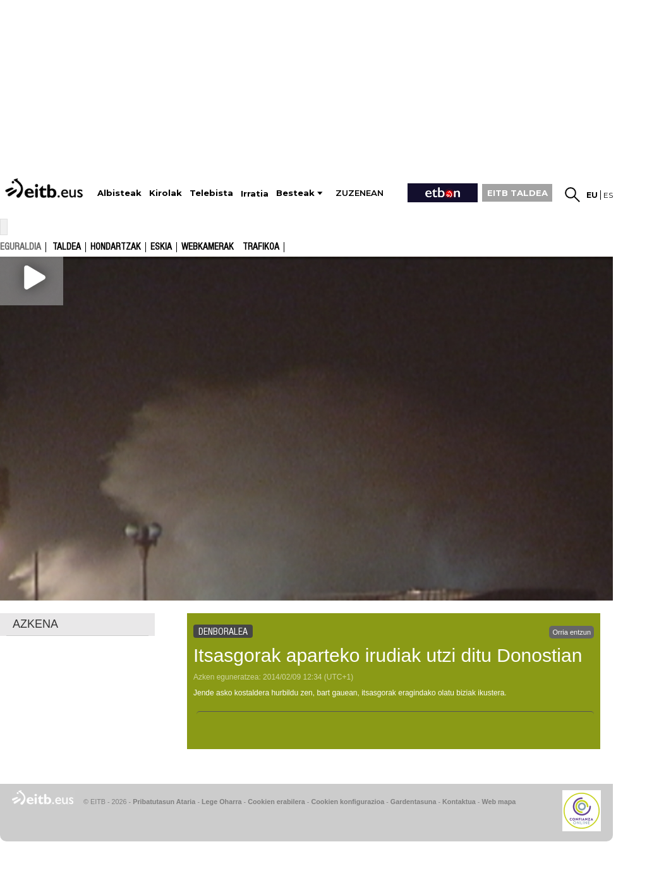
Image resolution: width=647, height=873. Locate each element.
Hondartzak (115, 247)
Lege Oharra (222, 801)
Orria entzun (571, 632)
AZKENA (35, 624)
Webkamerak (207, 247)
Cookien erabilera (276, 801)
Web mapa (498, 801)
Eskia (161, 247)
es (608, 195)
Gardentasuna (413, 801)
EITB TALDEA (517, 193)
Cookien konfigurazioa (347, 801)
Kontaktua (459, 801)
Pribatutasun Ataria (164, 801)
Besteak (295, 193)
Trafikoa (261, 247)
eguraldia (20, 246)
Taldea (66, 247)
